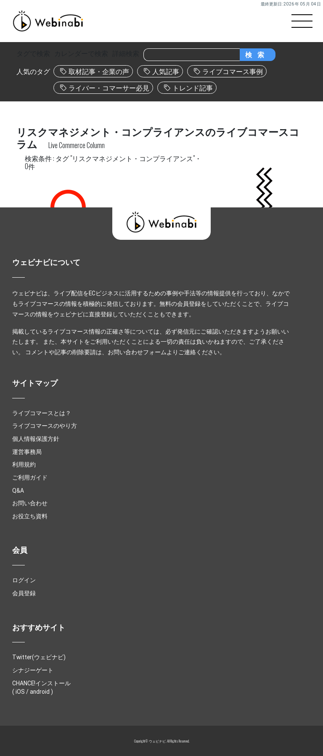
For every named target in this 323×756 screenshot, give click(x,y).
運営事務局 (27, 452)
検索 (257, 54)
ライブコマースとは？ (41, 413)
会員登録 (24, 593)
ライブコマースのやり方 (44, 426)
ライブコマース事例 (232, 71)
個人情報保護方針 (35, 439)
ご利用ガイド (30, 477)
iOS (20, 691)
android (40, 691)
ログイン (24, 580)
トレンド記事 (192, 88)
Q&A (18, 490)
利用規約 (24, 464)
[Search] (191, 54)
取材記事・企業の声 (99, 71)
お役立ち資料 (30, 516)
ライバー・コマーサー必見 (109, 88)
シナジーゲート (32, 670)
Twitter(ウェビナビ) (39, 657)
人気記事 (165, 71)
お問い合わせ (30, 503)
